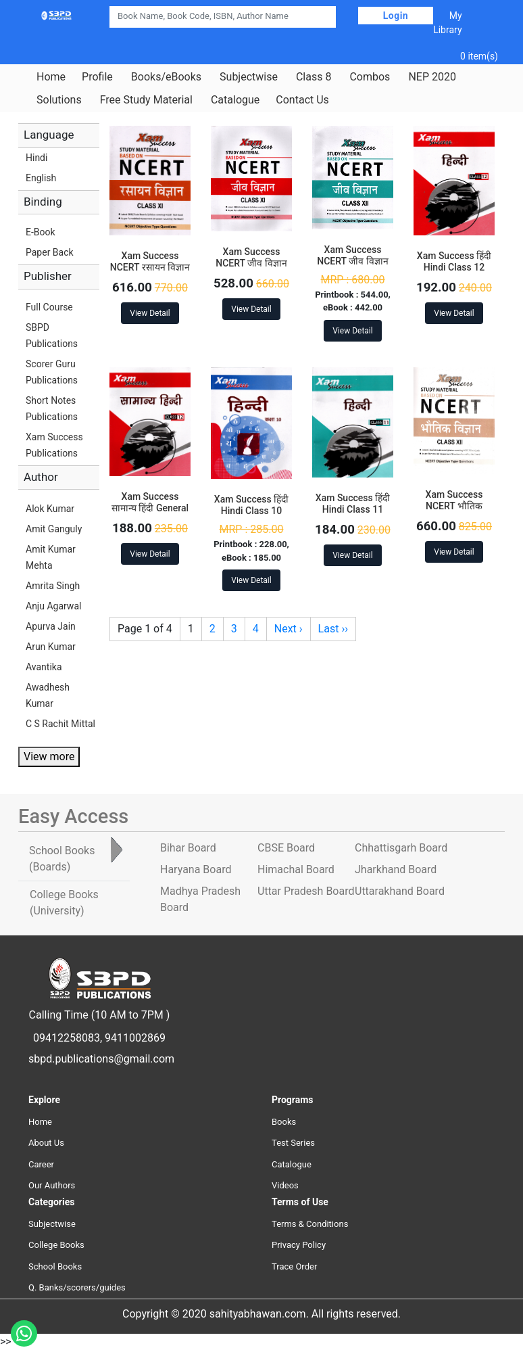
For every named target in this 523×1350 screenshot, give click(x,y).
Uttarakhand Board (400, 891)
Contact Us (302, 100)
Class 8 (313, 77)
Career (41, 1164)
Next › (288, 628)
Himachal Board (295, 869)
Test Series (293, 1143)
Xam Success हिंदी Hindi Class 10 (251, 505)
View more (49, 756)
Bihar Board (188, 847)
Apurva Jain (51, 626)
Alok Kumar (50, 508)
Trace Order (294, 1266)
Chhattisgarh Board (401, 847)
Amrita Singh (53, 585)
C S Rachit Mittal (60, 723)
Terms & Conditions (310, 1224)
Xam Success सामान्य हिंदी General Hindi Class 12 (150, 508)
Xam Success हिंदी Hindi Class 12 (454, 261)
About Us (46, 1143)
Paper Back (50, 252)
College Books (56, 1245)
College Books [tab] (64, 902)
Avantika (44, 666)
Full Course (49, 307)
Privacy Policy (299, 1245)
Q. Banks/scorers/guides (77, 1287)
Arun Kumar (51, 646)
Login (396, 15)
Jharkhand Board (396, 869)
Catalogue (235, 100)
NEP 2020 (432, 77)
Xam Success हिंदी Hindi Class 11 (353, 503)
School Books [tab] (62, 858)
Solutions (59, 100)
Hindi (36, 157)
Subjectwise (249, 77)
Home (51, 77)
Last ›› (333, 628)
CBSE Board (286, 847)
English (41, 177)
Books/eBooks (166, 77)
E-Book (40, 232)
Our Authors (51, 1185)
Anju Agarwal (53, 606)
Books (284, 1122)
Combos (369, 77)
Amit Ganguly (54, 528)
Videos (285, 1185)
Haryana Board (195, 869)
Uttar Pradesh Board (305, 891)
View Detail (150, 313)
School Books (55, 1266)
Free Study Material (146, 100)
